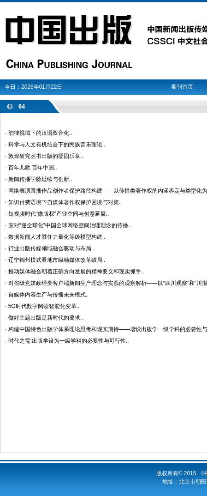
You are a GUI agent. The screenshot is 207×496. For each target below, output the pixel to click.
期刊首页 (182, 87)
